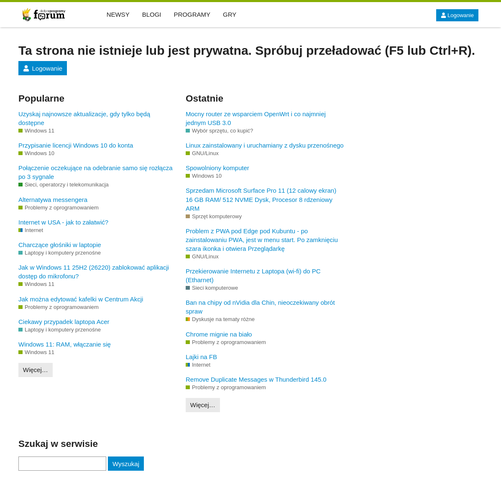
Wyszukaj (125, 463)
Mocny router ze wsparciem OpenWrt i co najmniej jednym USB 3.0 (256, 118)
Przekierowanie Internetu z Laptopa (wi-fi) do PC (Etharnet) (253, 275)
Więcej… (35, 369)
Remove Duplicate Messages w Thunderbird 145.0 (256, 379)
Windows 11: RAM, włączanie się (64, 344)
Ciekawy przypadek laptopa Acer (64, 321)
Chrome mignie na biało (219, 334)
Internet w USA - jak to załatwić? (63, 222)
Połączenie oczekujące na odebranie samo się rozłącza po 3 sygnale (95, 172)
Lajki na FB (201, 356)
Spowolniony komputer (217, 167)
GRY (229, 14)
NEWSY (118, 14)
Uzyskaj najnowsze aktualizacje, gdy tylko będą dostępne (84, 118)
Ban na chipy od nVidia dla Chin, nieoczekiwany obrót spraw (260, 307)
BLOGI (151, 14)
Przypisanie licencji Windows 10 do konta (75, 145)
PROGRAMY (192, 14)
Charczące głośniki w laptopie (59, 244)
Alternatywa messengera (52, 199)
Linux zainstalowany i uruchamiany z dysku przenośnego (265, 145)
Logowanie (457, 15)
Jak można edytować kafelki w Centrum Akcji (80, 299)
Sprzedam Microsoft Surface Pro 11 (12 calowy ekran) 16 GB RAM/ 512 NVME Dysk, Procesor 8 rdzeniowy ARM (261, 199)
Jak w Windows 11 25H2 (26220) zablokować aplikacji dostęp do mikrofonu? (93, 272)
